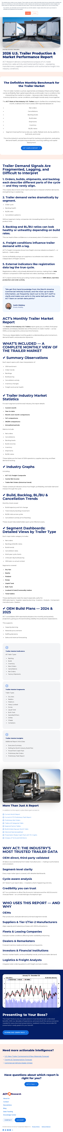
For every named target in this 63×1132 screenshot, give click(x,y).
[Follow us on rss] (12, 1130)
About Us (6, 1098)
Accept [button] (28, 13)
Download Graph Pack (16, 1032)
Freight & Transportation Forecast (18, 1060)
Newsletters (7, 1105)
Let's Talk (31, 1084)
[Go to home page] (12, 1094)
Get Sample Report (31, 148)
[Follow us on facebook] (10, 1130)
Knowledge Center (9, 1115)
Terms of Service (46, 1126)
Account (20, 1120)
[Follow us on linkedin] (3, 1130)
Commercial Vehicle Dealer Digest (18, 1063)
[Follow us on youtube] (5, 1130)
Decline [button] (35, 13)
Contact (6, 1102)
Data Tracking (8, 1111)
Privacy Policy (36, 1126)
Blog (4, 1108)
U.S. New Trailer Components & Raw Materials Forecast (27, 1056)
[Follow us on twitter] (8, 1130)
